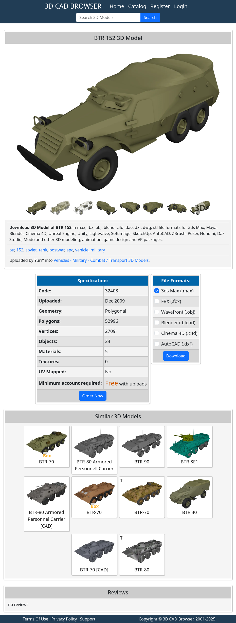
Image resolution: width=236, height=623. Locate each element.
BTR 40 (189, 497)
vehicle (81, 250)
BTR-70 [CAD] (94, 554)
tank (43, 250)
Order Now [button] (92, 396)
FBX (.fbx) (171, 301)
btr (11, 250)
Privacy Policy (64, 619)
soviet (31, 250)
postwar (56, 250)
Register (160, 6)
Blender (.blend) (178, 322)
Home (117, 6)
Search (150, 17)
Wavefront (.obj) (178, 312)
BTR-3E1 (189, 446)
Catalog (137, 6)
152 (19, 250)
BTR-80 (142, 554)
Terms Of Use (35, 619)
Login (180, 6)
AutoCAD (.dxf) (177, 344)
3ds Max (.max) (177, 291)
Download (176, 356)
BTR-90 (142, 446)
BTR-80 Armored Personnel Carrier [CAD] (46, 504)
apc (69, 250)
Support (87, 619)
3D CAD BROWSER (73, 6)
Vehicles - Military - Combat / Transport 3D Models (101, 260)
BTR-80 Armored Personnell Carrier (94, 449)
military (97, 250)
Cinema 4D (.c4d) (179, 333)
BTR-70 (46, 446)
